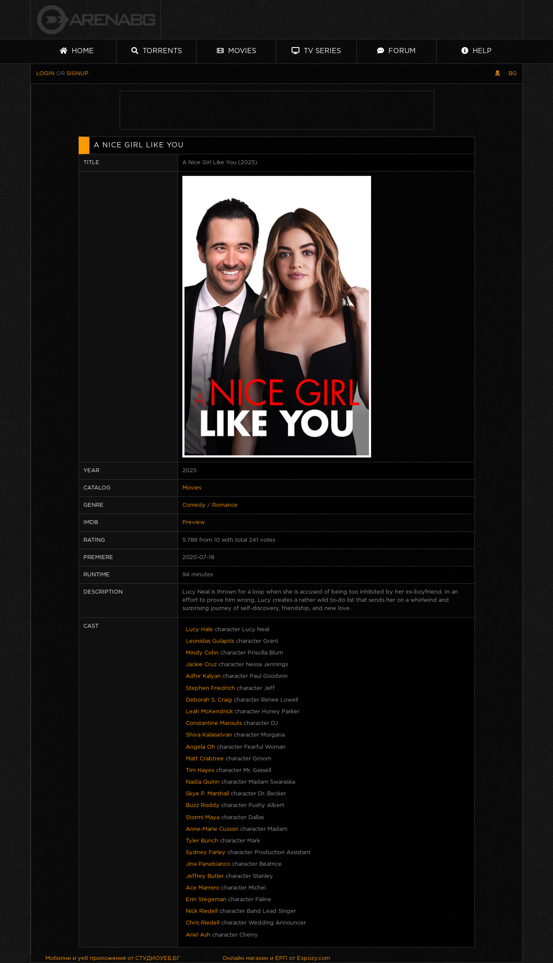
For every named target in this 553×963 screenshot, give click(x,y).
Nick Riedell (202, 911)
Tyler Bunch (202, 841)
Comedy (194, 505)
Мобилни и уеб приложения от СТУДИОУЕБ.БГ (112, 958)
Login (45, 73)
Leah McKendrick (209, 711)
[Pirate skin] (497, 73)
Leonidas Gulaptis (210, 641)
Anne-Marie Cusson (212, 829)
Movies (236, 50)
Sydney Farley (206, 852)
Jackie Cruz (201, 664)
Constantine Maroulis (214, 723)
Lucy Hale (199, 629)
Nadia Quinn (202, 782)
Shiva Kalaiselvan (209, 735)
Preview (193, 522)
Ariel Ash (198, 935)
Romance (225, 505)
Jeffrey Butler (205, 876)
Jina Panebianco (208, 864)
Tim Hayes (200, 770)
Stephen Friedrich (210, 688)
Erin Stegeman (206, 899)
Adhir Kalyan (203, 676)
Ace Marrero (202, 888)
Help (476, 50)
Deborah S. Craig (209, 700)
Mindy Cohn (202, 653)
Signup (78, 73)
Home (77, 50)
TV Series (316, 50)
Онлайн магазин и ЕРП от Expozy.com (276, 958)
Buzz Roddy (202, 805)
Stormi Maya (202, 817)
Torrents (156, 50)
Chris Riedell (202, 923)
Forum (396, 50)
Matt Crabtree (205, 758)
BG (513, 73)
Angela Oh (200, 747)
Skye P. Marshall (207, 793)
